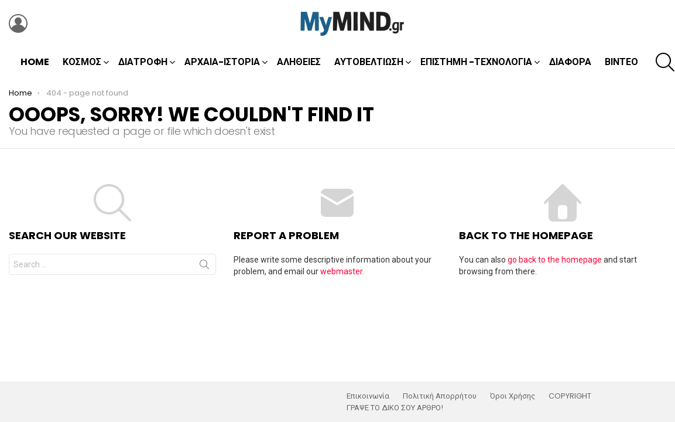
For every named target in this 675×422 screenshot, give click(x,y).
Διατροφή (142, 62)
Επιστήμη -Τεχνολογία (476, 62)
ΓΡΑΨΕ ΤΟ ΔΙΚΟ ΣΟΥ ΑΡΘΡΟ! (395, 408)
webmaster (341, 271)
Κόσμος (82, 62)
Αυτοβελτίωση (368, 62)
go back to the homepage (555, 259)
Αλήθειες (299, 62)
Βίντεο (621, 62)
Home (34, 62)
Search (204, 267)
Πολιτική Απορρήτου (440, 396)
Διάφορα (570, 62)
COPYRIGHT (570, 396)
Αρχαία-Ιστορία (222, 62)
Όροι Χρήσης (512, 396)
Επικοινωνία (368, 396)
